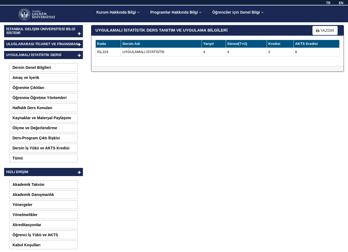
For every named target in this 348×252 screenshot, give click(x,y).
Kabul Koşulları (27, 245)
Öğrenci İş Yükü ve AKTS (35, 235)
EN (341, 3)
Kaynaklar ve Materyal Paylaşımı (42, 118)
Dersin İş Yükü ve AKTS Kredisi (41, 148)
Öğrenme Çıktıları (28, 87)
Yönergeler (22, 204)
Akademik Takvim (28, 184)
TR (328, 3)
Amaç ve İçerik (26, 77)
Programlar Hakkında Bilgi (175, 12)
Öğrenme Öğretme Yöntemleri (40, 98)
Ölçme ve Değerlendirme (35, 128)
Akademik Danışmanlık (33, 194)
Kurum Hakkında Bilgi (117, 12)
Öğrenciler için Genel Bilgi (237, 12)
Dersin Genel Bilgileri (32, 67)
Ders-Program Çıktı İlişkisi (36, 138)
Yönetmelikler (25, 215)
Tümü (18, 158)
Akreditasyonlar (27, 225)
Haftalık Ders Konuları (32, 108)
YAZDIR (325, 30)
